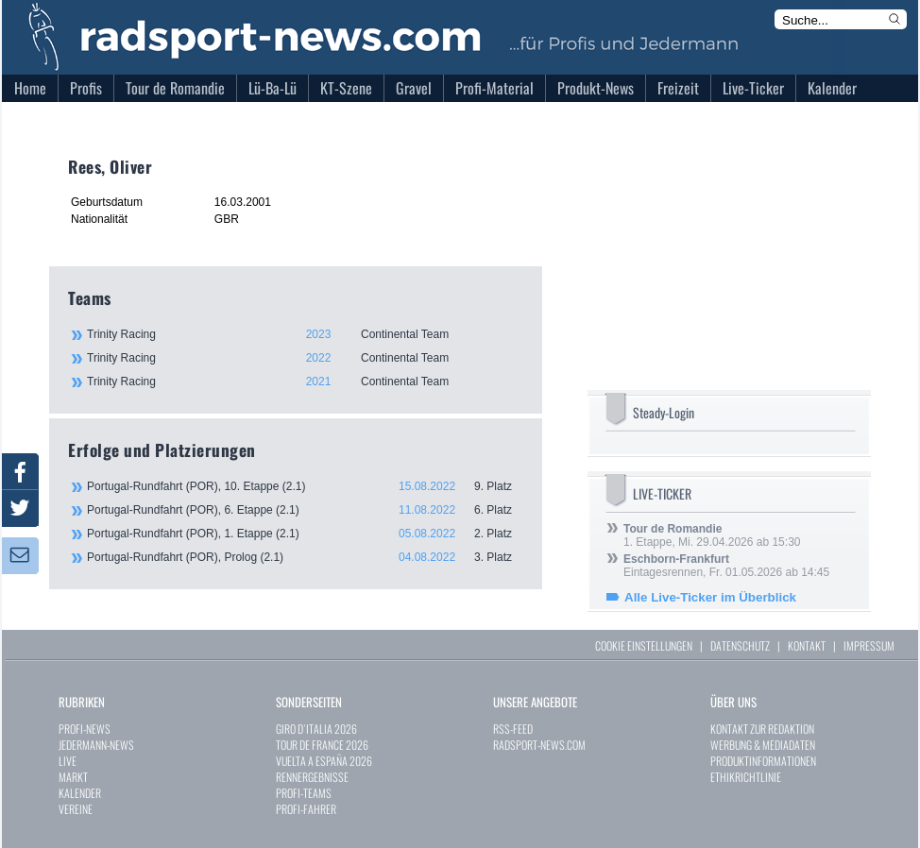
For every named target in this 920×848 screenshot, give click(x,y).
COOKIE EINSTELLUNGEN (643, 645)
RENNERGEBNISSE (312, 777)
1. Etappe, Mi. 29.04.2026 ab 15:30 (711, 535)
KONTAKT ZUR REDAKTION (762, 729)
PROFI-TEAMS (304, 793)
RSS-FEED (513, 729)
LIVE (68, 761)
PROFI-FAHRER (306, 809)
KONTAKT (807, 645)
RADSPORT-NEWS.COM (539, 745)
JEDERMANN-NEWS (96, 745)
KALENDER (80, 793)
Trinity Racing (304, 334)
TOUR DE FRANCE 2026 (322, 745)
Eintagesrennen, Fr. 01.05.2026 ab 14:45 (726, 565)
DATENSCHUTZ (740, 645)
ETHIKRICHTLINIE (745, 777)
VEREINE (76, 809)
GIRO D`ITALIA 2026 (316, 729)
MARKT (73, 777)
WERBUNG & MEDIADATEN (762, 745)
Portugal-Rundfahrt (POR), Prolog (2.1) (305, 557)
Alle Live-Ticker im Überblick (710, 597)
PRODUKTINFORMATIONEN (763, 761)
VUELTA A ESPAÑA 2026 (324, 761)
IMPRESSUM (868, 645)
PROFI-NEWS (85, 729)
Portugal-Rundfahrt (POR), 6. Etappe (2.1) (305, 510)
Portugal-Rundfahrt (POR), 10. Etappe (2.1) (305, 486)
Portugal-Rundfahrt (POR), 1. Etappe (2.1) (305, 533)
